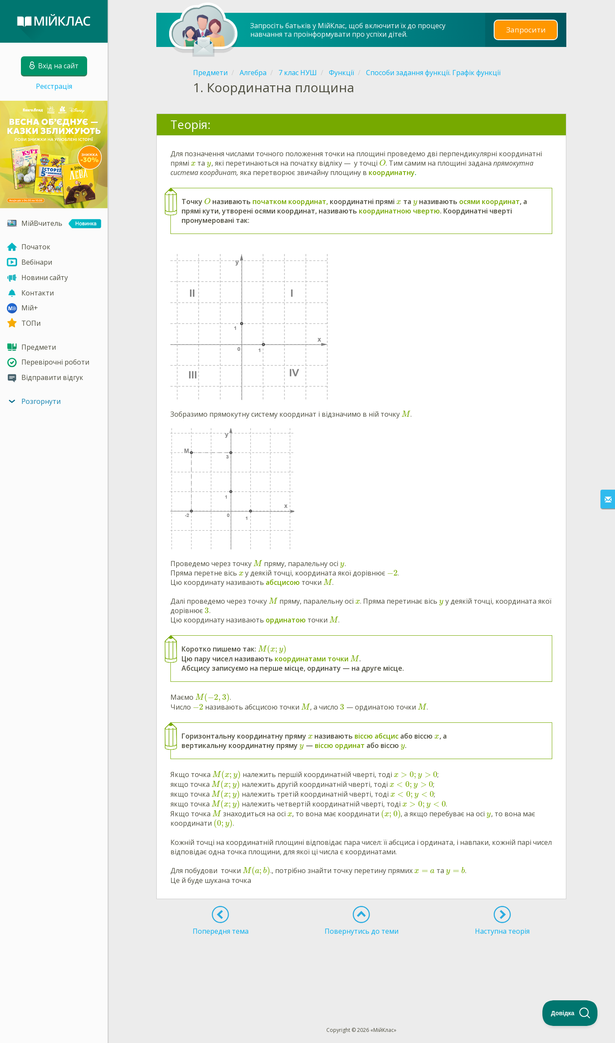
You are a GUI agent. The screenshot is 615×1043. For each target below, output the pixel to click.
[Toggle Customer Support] (570, 1013)
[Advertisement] (361, 965)
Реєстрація (54, 86)
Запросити (525, 30)
